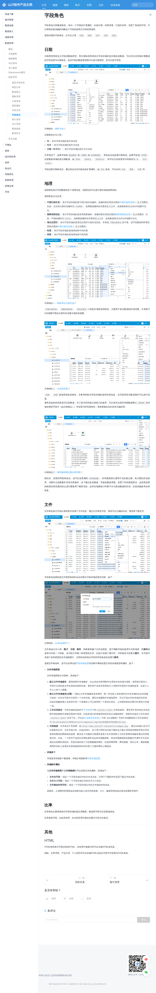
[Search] (142, 5)
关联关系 (16, 110)
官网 (89, 6)
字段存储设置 (82, 663)
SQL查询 (12, 63)
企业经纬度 (63, 388)
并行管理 (16, 124)
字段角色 (16, 115)
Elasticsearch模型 (16, 72)
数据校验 (16, 129)
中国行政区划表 (128, 202)
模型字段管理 (18, 83)
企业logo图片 (62, 643)
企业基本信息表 (93, 718)
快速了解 (9, 14)
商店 (77, 6)
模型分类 (16, 87)
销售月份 (60, 128)
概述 (10, 49)
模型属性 (16, 106)
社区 (101, 6)
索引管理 (16, 119)
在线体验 (115, 6)
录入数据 (12, 68)
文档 (43, 5)
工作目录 (87, 710)
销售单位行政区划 (66, 303)
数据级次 (16, 92)
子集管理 (16, 101)
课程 (66, 5)
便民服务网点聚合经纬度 (70, 472)
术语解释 (12, 54)
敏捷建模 (12, 58)
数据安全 (16, 133)
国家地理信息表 (124, 214)
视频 (55, 5)
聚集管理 (16, 96)
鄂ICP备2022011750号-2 (59, 984)
